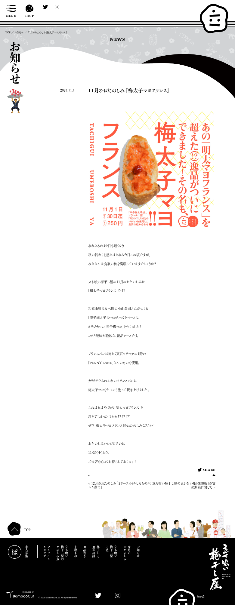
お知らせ (19, 32)
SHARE (206, 470)
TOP (8, 32)
